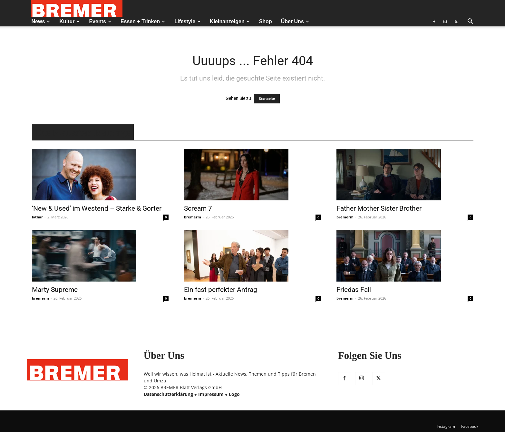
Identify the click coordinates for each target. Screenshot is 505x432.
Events (100, 21)
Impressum (211, 394)
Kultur (69, 21)
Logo (234, 394)
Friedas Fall (353, 289)
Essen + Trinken (143, 21)
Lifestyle (187, 21)
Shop (265, 21)
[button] (470, 22)
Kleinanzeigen (230, 21)
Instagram (446, 426)
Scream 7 (198, 208)
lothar (37, 217)
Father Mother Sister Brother (379, 208)
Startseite (267, 99)
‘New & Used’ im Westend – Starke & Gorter (96, 208)
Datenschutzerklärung (168, 394)
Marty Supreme (55, 289)
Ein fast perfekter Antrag (220, 289)
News (41, 21)
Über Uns (295, 21)
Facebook (469, 426)
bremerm (192, 217)
